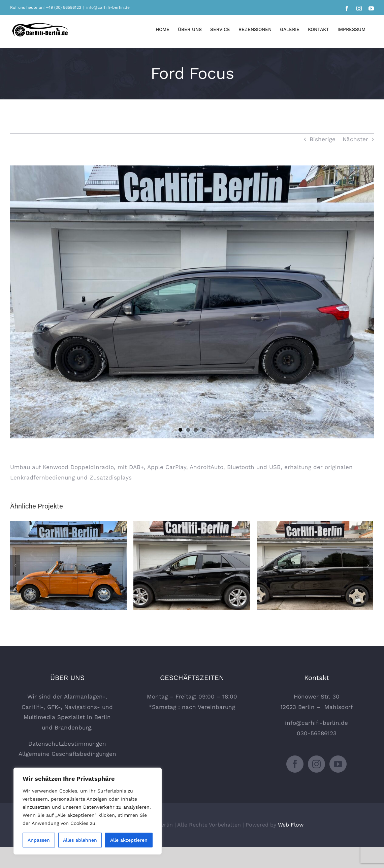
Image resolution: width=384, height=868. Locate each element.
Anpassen (39, 840)
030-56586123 (317, 733)
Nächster (355, 139)
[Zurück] (15, 565)
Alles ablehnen (80, 840)
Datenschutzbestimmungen (67, 743)
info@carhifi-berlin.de (108, 7)
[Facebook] (294, 764)
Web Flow (290, 825)
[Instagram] (316, 764)
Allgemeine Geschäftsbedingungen (67, 753)
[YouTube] (338, 764)
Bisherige (322, 139)
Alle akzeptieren (129, 840)
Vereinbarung (216, 707)
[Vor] (368, 565)
